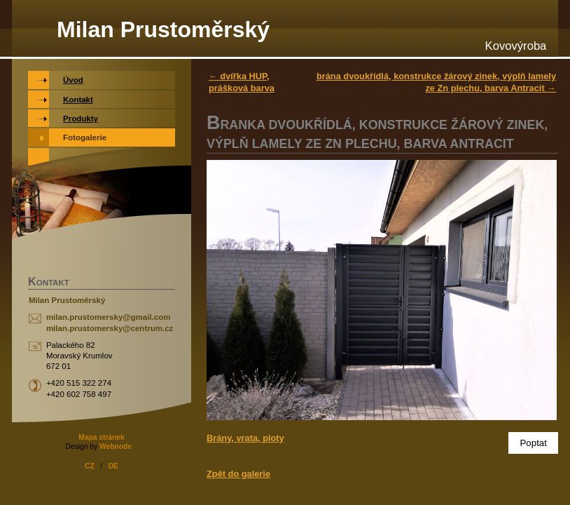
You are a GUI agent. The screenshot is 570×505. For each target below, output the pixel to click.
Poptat (533, 443)
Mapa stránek (101, 437)
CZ (90, 466)
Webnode (115, 446)
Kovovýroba (516, 46)
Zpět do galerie (238, 474)
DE (113, 466)
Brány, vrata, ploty (245, 438)
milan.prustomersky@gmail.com (108, 317)
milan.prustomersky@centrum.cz (109, 328)
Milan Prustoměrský (163, 29)
